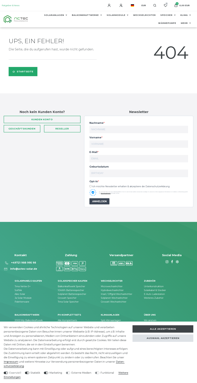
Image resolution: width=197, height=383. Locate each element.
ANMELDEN (99, 201)
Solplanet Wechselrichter (114, 298)
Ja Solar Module (23, 298)
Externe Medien (81, 372)
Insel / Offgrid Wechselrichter (116, 294)
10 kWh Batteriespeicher (71, 290)
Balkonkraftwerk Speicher (71, 286)
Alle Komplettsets (67, 320)
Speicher (166, 15)
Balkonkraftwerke (86, 15)
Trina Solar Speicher (68, 301)
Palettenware (22, 301)
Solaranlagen (54, 15)
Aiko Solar (20, 294)
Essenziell (15, 372)
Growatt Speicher (67, 298)
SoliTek (18, 290)
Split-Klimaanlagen (111, 320)
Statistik (35, 372)
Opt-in (93, 181)
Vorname (95, 137)
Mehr (185, 23)
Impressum (11, 361)
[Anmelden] (109, 5)
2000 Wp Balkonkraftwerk (29, 320)
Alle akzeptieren (163, 329)
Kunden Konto (42, 119)
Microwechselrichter (112, 286)
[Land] (132, 5)
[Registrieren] (121, 5)
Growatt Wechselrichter (113, 301)
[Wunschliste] (165, 5)
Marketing (55, 372)
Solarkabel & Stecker (155, 290)
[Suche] (155, 5)
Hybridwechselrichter (112, 290)
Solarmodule (116, 15)
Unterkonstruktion (154, 286)
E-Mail (93, 152)
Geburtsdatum (99, 166)
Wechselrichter (144, 15)
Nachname (96, 122)
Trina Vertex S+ (23, 286)
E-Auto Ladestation (154, 294)
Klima (184, 15)
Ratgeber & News (10, 5)
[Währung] (144, 5)
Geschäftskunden (21, 128)
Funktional (107, 372)
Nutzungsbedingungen (106, 193)
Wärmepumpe (167, 23)
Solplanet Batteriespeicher (72, 294)
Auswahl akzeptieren (163, 338)
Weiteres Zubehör (153, 298)
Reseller (62, 128)
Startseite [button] (23, 71)
